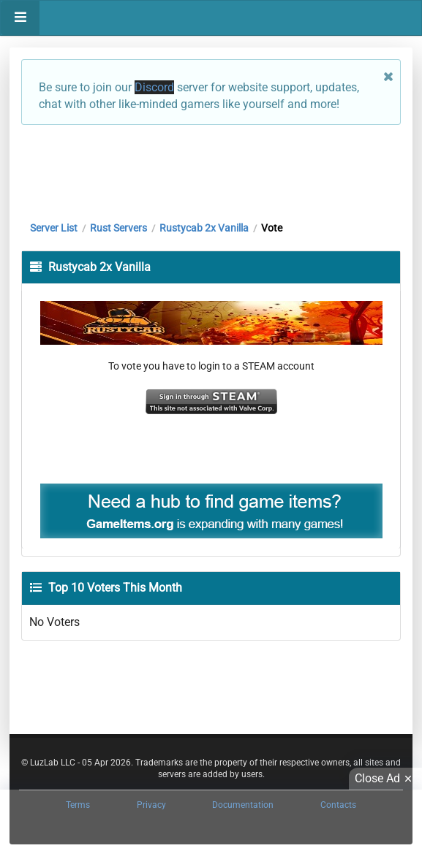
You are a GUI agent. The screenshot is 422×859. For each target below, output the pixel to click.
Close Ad (385, 779)
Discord (154, 87)
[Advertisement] (211, 169)
